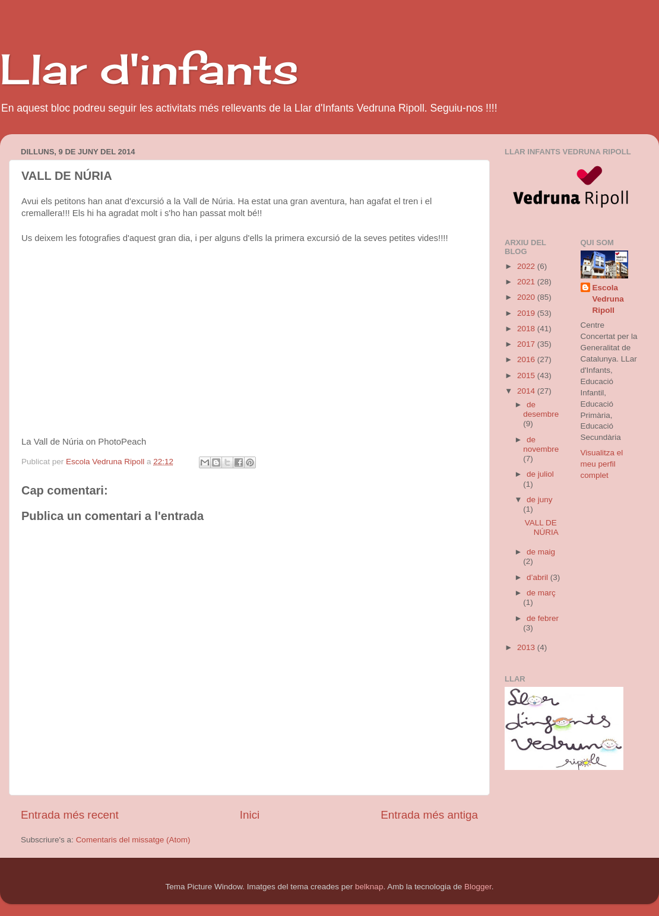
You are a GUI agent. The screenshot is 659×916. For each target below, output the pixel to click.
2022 (527, 266)
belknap (369, 886)
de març (541, 592)
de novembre (541, 444)
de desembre (541, 409)
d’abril (538, 577)
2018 (527, 328)
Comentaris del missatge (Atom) (133, 839)
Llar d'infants (149, 68)
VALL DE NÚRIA (542, 527)
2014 (527, 390)
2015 (527, 375)
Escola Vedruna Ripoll (608, 299)
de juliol (540, 474)
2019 (527, 313)
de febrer (543, 618)
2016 (527, 359)
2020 (527, 297)
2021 (527, 281)
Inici (250, 815)
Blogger (478, 886)
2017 (527, 344)
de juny (540, 499)
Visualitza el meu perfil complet (602, 464)
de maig (541, 551)
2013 (527, 647)
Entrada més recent (70, 815)
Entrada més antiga (429, 815)
